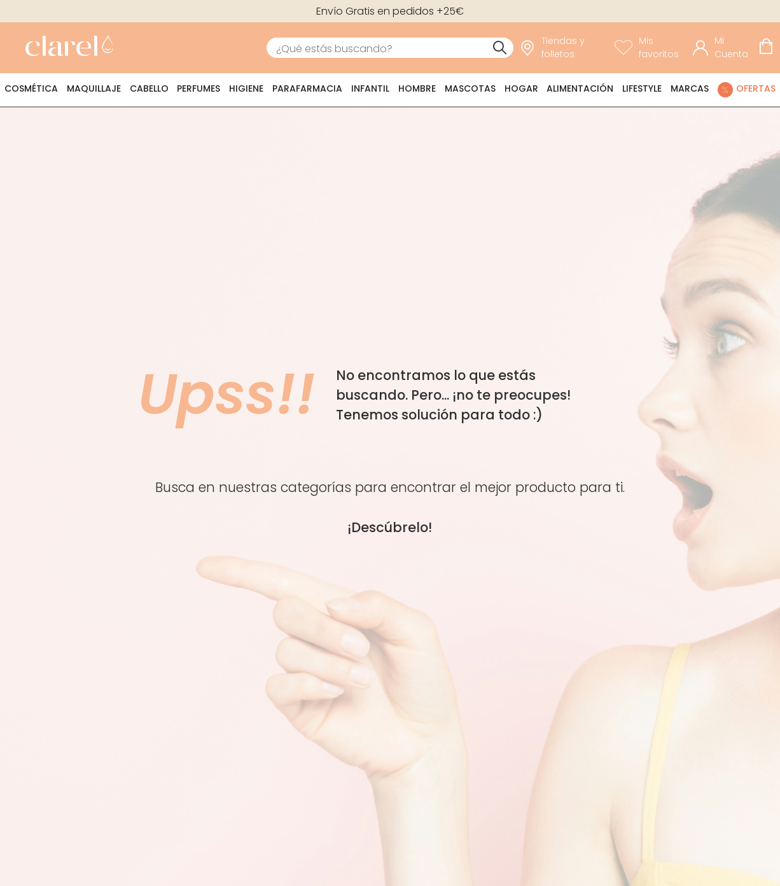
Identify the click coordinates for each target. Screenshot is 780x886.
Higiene (246, 88)
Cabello (149, 88)
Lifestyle (642, 88)
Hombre (417, 88)
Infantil (370, 88)
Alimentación (580, 88)
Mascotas (470, 88)
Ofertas (756, 88)
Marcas (690, 88)
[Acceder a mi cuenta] (722, 47)
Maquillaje (94, 88)
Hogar (521, 88)
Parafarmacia (307, 88)
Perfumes (198, 88)
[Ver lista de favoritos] (650, 47)
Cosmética (31, 88)
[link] (66, 47)
